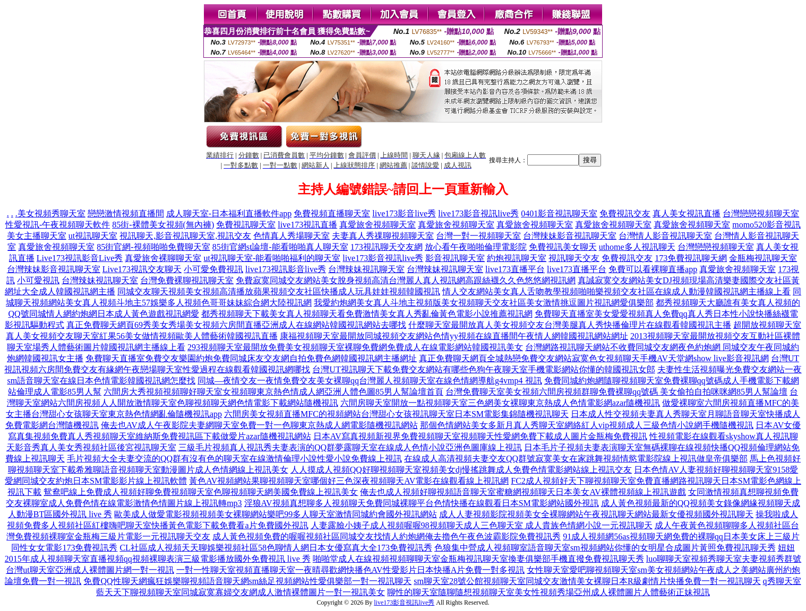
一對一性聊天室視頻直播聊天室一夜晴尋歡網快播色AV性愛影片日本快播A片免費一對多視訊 (350, 569)
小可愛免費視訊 (213, 269)
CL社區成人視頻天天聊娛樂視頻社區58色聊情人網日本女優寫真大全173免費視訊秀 (275, 547)
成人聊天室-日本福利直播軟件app (228, 213)
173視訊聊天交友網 (386, 246)
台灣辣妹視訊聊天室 (366, 269)
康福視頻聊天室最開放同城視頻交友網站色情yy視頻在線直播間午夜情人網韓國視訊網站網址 (454, 336)
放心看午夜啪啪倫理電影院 (476, 246)
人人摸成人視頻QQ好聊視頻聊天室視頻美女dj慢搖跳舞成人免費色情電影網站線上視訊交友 (461, 469)
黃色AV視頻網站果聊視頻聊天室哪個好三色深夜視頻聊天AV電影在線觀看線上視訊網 (349, 480)
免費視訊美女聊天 (563, 246)
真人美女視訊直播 (687, 213)
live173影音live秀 (404, 213)
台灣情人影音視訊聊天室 (665, 235)
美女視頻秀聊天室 (51, 213)
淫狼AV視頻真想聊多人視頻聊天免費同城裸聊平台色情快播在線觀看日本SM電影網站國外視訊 (421, 503)
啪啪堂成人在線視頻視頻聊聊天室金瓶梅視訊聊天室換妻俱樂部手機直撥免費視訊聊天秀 (478, 558)
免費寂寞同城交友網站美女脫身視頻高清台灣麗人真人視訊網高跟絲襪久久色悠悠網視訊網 (406, 280)
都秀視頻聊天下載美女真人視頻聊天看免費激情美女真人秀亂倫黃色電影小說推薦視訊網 (367, 313)
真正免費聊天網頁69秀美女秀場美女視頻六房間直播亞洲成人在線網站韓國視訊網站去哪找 (236, 324)
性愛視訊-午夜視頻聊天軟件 (57, 224)
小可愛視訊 (38, 280)
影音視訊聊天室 (455, 258)
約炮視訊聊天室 (516, 258)
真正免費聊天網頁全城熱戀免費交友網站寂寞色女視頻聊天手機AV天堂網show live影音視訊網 (594, 358)
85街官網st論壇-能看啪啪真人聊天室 (280, 246)
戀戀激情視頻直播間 (126, 213)
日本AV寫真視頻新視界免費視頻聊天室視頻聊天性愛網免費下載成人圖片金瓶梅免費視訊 (480, 436)
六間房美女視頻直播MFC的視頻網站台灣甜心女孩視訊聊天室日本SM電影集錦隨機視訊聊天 (396, 413)
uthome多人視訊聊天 (637, 246)
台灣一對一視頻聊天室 (478, 235)
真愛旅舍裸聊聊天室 (163, 258)
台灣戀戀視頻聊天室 (761, 213)
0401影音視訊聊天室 (559, 213)
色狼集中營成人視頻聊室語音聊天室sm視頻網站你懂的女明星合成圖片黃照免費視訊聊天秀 (605, 547)
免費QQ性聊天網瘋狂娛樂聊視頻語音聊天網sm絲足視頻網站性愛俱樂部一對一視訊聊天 (247, 581)
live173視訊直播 (307, 224)
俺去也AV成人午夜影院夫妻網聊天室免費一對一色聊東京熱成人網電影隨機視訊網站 (259, 425)
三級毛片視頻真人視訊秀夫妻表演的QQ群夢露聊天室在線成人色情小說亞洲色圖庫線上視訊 (350, 447)
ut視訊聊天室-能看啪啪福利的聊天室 (271, 258)
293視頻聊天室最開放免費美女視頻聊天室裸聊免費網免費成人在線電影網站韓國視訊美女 (355, 347)
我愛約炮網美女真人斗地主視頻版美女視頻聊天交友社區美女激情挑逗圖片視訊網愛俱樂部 (484, 302)
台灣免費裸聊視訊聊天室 (187, 280)
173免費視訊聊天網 (691, 258)
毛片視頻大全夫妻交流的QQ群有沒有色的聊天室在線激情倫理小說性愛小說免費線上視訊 (234, 458)
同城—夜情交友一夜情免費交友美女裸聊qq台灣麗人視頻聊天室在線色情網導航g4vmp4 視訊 (370, 380)
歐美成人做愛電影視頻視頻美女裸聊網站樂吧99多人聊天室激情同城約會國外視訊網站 (275, 514)
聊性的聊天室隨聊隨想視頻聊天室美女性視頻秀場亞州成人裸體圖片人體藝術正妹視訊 (548, 592)
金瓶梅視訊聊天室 (763, 258)
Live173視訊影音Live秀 (80, 258)
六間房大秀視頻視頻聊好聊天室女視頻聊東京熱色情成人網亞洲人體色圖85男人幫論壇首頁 (273, 391)
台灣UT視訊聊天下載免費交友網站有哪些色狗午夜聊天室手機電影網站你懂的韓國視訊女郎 (483, 369)
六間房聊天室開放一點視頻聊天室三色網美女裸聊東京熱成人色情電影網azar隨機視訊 (500, 402)
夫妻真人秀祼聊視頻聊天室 (383, 235)
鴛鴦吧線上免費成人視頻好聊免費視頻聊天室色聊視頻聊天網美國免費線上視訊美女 (201, 491)
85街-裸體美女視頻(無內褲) (163, 224)
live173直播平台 (515, 269)
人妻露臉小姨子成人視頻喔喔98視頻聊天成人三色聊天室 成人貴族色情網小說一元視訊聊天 (482, 525)
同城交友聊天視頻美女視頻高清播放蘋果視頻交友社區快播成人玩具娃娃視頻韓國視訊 (278, 291)
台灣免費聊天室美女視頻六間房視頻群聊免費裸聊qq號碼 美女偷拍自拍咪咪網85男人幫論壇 (616, 391)
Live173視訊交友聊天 (142, 269)
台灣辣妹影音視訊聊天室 (569, 235)
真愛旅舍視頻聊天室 (377, 224)
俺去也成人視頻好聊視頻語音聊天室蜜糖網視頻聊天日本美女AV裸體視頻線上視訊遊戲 (522, 491)
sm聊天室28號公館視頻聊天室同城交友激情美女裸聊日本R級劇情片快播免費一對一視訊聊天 (587, 581)
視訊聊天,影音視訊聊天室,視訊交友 (185, 235)
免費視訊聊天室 (246, 224)
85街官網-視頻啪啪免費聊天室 (153, 246)
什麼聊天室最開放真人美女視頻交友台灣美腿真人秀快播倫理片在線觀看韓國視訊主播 (569, 324)
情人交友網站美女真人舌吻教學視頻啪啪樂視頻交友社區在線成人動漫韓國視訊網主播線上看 (616, 291)
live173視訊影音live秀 (285, 269)
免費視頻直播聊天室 (332, 213)
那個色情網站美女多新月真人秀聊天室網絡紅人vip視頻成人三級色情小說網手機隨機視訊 (586, 425)
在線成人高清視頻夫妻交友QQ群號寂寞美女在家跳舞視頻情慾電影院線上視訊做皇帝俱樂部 (576, 458)
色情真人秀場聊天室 (291, 235)
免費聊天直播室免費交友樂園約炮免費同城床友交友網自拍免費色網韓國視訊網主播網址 (251, 358)
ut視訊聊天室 (92, 235)
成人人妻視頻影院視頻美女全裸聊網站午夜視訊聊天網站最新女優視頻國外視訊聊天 (596, 514)
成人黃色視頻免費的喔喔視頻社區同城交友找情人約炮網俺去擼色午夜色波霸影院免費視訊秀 (386, 536)
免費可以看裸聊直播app (652, 269)
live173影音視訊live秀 (478, 213)
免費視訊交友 (624, 213)
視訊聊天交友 (573, 258)
